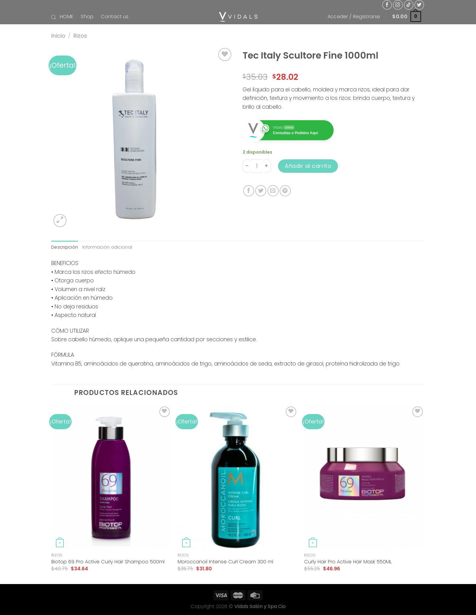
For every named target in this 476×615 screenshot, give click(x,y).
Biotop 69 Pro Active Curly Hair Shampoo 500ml (108, 562)
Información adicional (107, 247)
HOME (66, 16)
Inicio (58, 35)
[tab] (64, 247)
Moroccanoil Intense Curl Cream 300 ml (225, 562)
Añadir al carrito (308, 166)
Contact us (114, 16)
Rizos (80, 35)
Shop (87, 16)
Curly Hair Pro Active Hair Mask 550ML (348, 562)
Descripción (64, 247)
